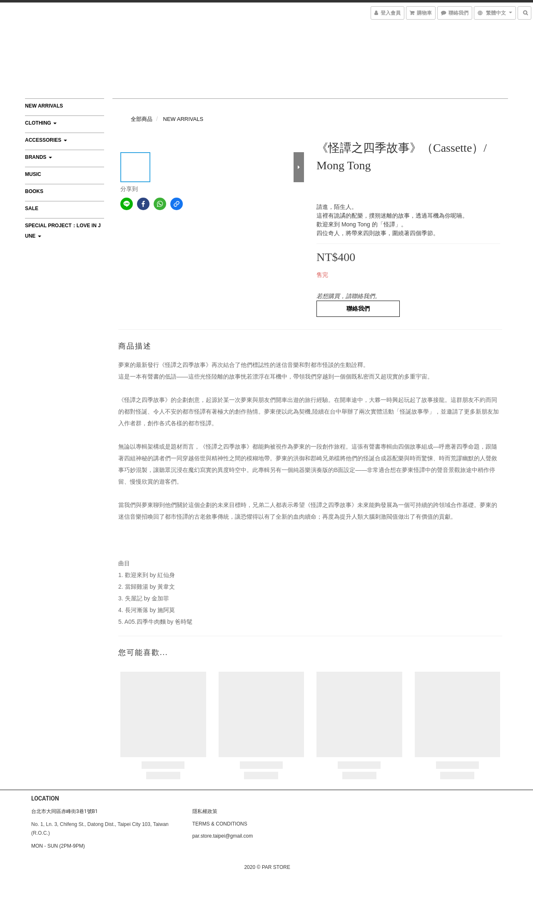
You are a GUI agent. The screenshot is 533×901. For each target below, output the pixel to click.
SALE (31, 208)
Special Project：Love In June (63, 231)
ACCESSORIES (46, 140)
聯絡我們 (358, 308)
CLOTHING (41, 123)
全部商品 (141, 119)
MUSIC (33, 174)
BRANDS (38, 157)
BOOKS (34, 191)
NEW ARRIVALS (44, 106)
